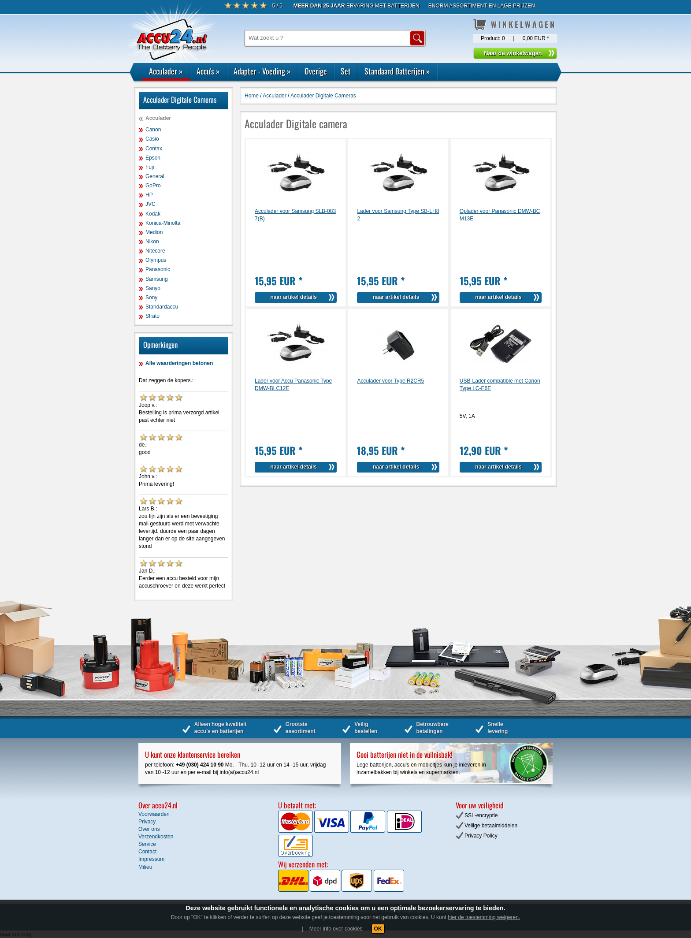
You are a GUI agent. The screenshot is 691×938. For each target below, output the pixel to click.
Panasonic (157, 269)
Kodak (152, 214)
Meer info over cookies (336, 929)
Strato (152, 316)
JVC (150, 204)
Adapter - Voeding (262, 71)
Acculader (166, 71)
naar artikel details (294, 297)
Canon (153, 130)
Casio (152, 139)
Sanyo (152, 288)
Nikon (152, 241)
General (154, 176)
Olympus (155, 260)
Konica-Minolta (162, 223)
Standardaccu (161, 307)
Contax (153, 148)
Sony (151, 297)
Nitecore (155, 251)
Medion (154, 232)
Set (346, 71)
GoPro (153, 185)
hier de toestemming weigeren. (484, 917)
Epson (152, 158)
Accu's (208, 71)
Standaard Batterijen (397, 71)
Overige (316, 71)
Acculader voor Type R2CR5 (390, 381)
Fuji (149, 167)
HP (149, 195)
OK (378, 929)
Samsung (156, 279)
